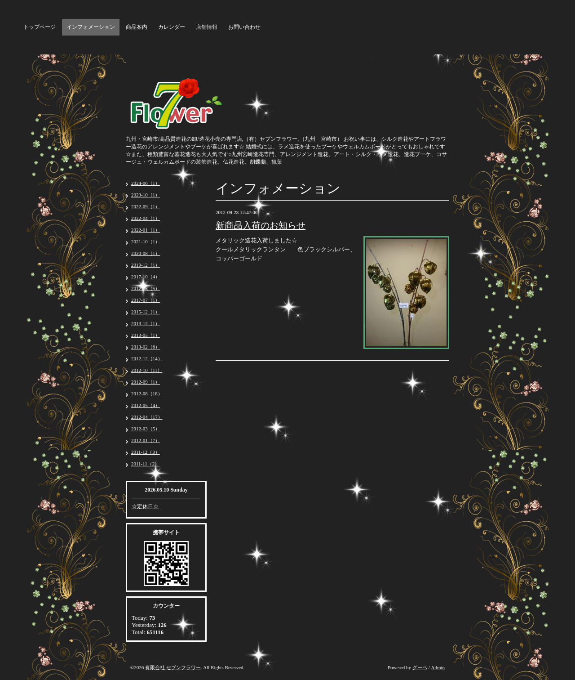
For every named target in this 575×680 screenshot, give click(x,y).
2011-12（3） (145, 452)
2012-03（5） (145, 428)
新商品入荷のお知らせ (260, 225)
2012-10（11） (146, 370)
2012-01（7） (145, 440)
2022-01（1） (145, 230)
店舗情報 (206, 27)
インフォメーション (90, 27)
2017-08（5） (145, 288)
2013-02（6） (145, 346)
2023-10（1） (145, 194)
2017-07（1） (145, 300)
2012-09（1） (145, 382)
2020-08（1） (145, 253)
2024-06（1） (145, 183)
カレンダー (171, 27)
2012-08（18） (147, 393)
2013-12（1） (145, 323)
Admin (438, 667)
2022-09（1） (145, 206)
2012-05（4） (145, 405)
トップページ (39, 27)
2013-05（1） (145, 335)
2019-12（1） (145, 265)
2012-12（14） (147, 358)
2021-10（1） (145, 241)
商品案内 (136, 27)
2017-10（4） (145, 276)
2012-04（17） (147, 417)
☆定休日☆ (145, 506)
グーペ (419, 667)
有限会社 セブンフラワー (173, 667)
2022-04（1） (145, 218)
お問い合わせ (244, 27)
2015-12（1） (145, 311)
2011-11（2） (145, 463)
